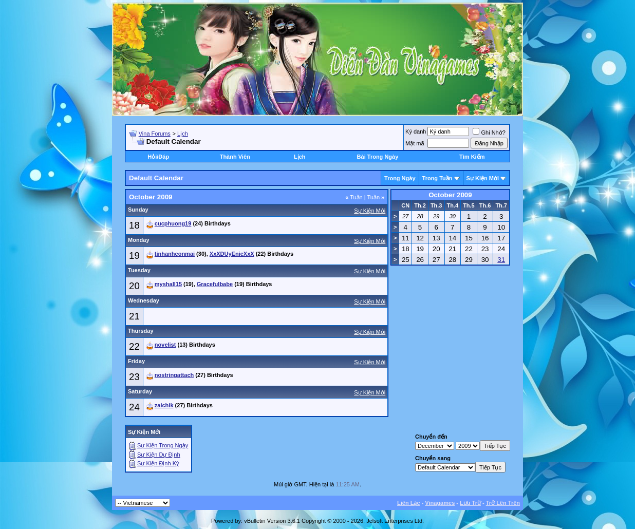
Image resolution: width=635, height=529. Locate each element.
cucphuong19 (173, 223)
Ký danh (415, 131)
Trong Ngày (400, 178)
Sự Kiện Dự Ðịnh (158, 454)
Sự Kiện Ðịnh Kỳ (158, 463)
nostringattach (174, 375)
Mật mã (414, 143)
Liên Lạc (408, 503)
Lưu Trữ (470, 503)
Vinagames (440, 503)
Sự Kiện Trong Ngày (162, 445)
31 (501, 259)
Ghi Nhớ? (489, 132)
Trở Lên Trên (503, 503)
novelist (165, 345)
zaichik (164, 405)
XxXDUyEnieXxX (232, 254)
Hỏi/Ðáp (158, 157)
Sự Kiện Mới (482, 178)
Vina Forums (155, 133)
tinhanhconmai (175, 254)
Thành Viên (235, 157)
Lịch (182, 133)
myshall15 (168, 284)
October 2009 (450, 195)
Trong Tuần (437, 178)
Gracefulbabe (215, 284)
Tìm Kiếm (471, 157)
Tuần (354, 197)
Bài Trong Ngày (378, 157)
